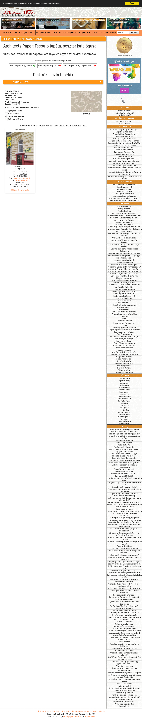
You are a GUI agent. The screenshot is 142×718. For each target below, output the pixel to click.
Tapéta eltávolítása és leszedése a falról (124, 606)
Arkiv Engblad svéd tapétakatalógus (124, 238)
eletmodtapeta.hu (124, 417)
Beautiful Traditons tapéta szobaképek (124, 249)
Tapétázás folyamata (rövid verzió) (124, 283)
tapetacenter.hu (124, 378)
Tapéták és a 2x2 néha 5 (124, 608)
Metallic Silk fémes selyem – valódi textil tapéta (124, 631)
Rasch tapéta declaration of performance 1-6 (124, 198)
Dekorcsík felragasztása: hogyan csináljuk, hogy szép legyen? (124, 490)
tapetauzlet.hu (124, 383)
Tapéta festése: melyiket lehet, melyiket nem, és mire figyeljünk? (124, 499)
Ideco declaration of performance (124, 196)
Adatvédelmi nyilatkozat (81, 711)
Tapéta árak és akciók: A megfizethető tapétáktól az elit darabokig (124, 558)
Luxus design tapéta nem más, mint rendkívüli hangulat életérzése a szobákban (124, 634)
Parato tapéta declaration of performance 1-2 (124, 200)
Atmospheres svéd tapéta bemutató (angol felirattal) (124, 241)
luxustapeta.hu (124, 392)
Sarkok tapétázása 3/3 (124, 298)
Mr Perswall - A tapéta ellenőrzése (124, 213)
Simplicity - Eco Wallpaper (124, 224)
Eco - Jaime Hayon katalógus (124, 332)
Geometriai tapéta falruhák (124, 582)
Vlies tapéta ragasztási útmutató (124, 138)
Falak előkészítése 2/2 (124, 207)
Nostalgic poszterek (124, 366)
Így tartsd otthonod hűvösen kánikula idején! (124, 688)
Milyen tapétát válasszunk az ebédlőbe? (124, 474)
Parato (124, 325)
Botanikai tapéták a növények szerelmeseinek (124, 573)
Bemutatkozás (124, 706)
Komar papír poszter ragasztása (124, 345)
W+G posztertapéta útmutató (124, 147)
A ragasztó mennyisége (124, 357)
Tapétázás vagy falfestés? (124, 693)
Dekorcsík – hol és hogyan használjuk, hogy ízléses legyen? (124, 543)
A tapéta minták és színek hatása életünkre (124, 141)
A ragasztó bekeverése (124, 359)
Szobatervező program (124, 121)
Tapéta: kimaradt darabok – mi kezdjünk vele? (124, 463)
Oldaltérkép (55, 711)
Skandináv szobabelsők (124, 278)
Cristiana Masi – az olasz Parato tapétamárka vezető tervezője (124, 638)
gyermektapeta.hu (124, 396)
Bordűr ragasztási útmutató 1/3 (124, 296)
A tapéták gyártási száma (124, 132)
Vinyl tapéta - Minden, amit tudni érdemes (124, 579)
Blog (125, 426)
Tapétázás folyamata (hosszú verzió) (124, 280)
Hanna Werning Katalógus (124, 372)
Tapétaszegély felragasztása (124, 447)
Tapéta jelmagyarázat (124, 157)
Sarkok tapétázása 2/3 (124, 301)
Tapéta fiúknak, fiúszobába (124, 471)
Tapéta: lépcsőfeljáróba (124, 443)
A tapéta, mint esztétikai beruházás (124, 615)
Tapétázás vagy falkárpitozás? (124, 690)
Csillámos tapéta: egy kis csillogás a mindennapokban (124, 466)
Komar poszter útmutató (124, 150)
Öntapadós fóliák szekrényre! (124, 626)
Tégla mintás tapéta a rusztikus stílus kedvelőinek (124, 564)
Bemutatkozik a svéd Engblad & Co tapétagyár (124, 256)
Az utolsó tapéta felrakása (124, 287)
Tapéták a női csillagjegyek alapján (124, 628)
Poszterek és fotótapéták (124, 599)
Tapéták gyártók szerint (46, 32)
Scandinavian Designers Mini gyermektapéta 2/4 (124, 269)
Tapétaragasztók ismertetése (124, 152)
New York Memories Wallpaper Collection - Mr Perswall (124, 234)
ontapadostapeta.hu (124, 399)
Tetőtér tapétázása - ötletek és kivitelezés (124, 613)
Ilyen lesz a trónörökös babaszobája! (124, 695)
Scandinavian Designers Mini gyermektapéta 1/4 (124, 267)
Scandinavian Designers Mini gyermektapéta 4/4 (124, 274)
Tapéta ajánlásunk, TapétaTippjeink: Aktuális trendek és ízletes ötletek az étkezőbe (124, 430)
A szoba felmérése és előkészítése (124, 314)
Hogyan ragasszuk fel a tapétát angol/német (124, 330)
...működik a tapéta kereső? (124, 113)
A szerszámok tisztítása (124, 348)
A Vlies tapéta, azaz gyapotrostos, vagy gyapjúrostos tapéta (124, 663)
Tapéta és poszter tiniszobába (124, 469)
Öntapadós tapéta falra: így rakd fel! (124, 487)
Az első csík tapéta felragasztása (124, 305)
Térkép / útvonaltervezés (20, 190)
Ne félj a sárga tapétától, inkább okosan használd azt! (124, 567)
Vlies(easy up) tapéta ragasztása (124, 327)
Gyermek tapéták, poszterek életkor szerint (124, 602)
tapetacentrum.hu (22, 180)
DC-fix (124, 318)
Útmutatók (125, 126)
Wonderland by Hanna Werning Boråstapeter (124, 285)
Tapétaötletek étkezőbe (124, 440)
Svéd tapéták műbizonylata (124, 194)
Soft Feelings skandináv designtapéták (124, 276)
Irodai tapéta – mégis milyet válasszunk (124, 548)
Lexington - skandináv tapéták (124, 260)
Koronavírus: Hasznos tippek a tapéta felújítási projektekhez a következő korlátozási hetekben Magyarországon (124, 524)
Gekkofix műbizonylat (124, 187)
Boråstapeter (124, 251)
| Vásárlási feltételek (98, 711)
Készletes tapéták (67, 32)
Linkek (125, 375)
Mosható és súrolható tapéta (124, 624)
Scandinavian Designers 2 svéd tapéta (124, 265)
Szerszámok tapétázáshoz (124, 363)
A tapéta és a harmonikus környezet (124, 668)
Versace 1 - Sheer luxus (124, 622)
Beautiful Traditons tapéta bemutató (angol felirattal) (124, 245)
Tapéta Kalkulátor (124, 123)
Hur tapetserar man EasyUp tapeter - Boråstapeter (124, 229)
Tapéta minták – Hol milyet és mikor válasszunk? (124, 588)
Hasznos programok (125, 118)
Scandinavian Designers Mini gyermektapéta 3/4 (124, 271)
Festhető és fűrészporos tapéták (124, 145)
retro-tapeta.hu (124, 410)
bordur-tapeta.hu (124, 414)
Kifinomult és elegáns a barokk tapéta (124, 571)
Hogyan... (125, 107)
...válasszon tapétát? (124, 111)
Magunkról (66, 711)
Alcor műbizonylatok (124, 189)
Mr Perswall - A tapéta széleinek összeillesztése (124, 215)
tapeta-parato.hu (124, 387)
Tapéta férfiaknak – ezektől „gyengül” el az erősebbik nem (124, 530)
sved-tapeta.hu (124, 385)
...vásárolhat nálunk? (124, 115)
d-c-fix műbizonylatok (124, 191)
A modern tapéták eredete (124, 651)
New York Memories (124, 368)
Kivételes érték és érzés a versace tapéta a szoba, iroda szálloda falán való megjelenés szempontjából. (124, 513)
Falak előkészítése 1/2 (124, 309)
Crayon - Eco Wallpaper (124, 222)
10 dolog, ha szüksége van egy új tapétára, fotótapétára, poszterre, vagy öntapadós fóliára (124, 519)
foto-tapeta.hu (124, 405)
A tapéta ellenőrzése (124, 361)
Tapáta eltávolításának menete (124, 289)
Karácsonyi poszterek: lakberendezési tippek (124, 460)
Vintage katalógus (124, 209)
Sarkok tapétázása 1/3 (124, 303)
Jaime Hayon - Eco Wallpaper (124, 220)
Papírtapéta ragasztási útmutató (124, 163)
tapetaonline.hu (124, 423)
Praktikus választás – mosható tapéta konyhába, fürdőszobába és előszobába (124, 618)
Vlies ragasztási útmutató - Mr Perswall (124, 354)
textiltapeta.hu (124, 394)
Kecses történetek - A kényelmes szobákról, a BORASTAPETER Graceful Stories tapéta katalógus (124, 503)
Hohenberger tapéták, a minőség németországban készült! (124, 479)
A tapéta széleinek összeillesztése (124, 352)
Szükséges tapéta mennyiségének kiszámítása (124, 143)
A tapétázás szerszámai (124, 666)
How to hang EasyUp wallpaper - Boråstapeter (124, 227)
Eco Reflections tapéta (124, 258)
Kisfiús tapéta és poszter (124, 509)
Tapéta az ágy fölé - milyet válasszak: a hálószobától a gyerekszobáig (124, 495)
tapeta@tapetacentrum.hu (22, 178)
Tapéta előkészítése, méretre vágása (124, 312)
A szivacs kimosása (124, 350)
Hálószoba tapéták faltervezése (124, 595)
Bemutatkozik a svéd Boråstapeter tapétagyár (124, 253)
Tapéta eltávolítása (124, 211)
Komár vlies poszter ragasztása (124, 323)
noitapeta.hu (124, 403)
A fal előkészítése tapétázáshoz (124, 159)
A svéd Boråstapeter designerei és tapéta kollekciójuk (124, 645)
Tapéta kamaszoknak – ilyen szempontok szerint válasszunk (124, 538)
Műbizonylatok (125, 182)
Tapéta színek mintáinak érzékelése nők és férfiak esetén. (124, 576)
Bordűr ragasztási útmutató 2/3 (124, 294)
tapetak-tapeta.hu (124, 412)
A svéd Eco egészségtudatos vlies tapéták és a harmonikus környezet (124, 658)
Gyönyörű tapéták (124, 445)
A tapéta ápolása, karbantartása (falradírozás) (124, 697)
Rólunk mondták (124, 642)
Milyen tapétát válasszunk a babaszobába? (124, 555)
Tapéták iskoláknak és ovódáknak (124, 611)
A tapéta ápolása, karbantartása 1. (124, 702)
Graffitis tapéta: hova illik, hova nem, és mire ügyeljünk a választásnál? (124, 450)
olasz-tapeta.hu (124, 390)
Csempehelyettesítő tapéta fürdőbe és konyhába (124, 562)
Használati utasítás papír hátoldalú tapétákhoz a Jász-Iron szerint (124, 173)
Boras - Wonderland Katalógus (124, 343)
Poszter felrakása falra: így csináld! (124, 458)
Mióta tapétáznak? (124, 670)
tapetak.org (124, 419)
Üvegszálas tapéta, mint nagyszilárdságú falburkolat (124, 654)
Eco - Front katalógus (124, 334)
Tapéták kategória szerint (23, 32)
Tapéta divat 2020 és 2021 (124, 476)
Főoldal (7, 32)
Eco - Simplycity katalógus (124, 339)
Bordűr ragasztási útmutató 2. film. (124, 292)
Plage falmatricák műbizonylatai (124, 185)
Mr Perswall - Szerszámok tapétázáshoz (124, 218)
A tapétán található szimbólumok (124, 134)
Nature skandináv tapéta (124, 262)
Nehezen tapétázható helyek (124, 154)
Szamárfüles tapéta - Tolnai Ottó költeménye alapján (124, 680)
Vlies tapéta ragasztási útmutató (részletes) (124, 161)
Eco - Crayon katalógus (124, 341)
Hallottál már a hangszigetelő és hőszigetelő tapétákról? (124, 552)
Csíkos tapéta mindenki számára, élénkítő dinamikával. (124, 592)
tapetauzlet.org (124, 381)
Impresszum (43, 711)
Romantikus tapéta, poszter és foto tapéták (124, 597)
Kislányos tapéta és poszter (124, 507)
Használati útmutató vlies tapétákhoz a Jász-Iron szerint (124, 169)
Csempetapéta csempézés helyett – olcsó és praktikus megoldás (124, 585)
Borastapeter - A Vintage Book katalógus (124, 336)
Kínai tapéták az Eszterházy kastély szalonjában (124, 673)
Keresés (134, 32)
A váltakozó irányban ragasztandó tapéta (124, 130)
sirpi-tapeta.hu (124, 408)
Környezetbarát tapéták (124, 699)
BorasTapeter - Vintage (124, 231)
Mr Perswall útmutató (124, 321)
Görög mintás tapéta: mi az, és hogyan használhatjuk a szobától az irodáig (124, 455)
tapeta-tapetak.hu (124, 401)
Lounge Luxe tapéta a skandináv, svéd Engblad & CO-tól (124, 484)
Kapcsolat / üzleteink (107, 32)
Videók (125, 203)
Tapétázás (124, 316)
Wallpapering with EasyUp (124, 136)
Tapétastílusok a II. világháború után (124, 648)
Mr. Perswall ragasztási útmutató (124, 166)
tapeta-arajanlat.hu (124, 421)
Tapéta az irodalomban (124, 684)
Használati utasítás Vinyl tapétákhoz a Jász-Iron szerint (124, 178)
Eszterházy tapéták (124, 686)
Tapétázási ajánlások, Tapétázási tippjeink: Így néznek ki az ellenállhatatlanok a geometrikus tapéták (124, 436)
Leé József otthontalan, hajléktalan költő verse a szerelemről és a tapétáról (124, 676)
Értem (132, 3)
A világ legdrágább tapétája (124, 704)
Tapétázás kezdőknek (124, 546)
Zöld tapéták (124, 604)
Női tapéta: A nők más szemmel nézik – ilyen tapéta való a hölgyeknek (124, 534)
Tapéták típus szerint (87, 32)
